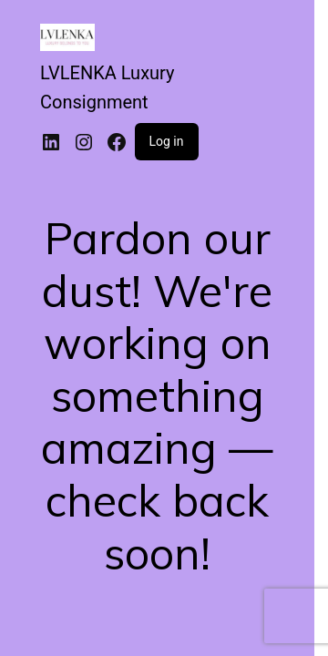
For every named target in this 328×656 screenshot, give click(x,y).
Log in (166, 141)
